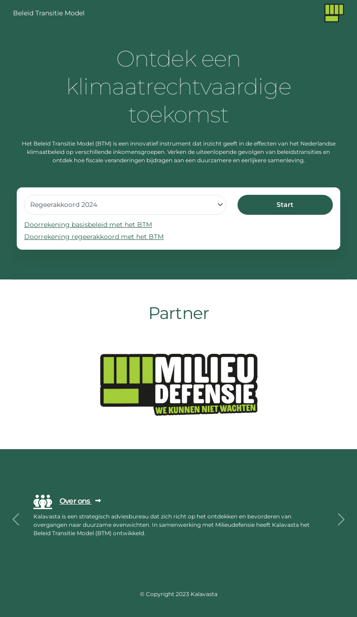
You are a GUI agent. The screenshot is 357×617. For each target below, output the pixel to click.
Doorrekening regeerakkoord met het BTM (94, 236)
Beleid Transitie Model (49, 13)
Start (285, 204)
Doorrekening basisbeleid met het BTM (88, 224)
